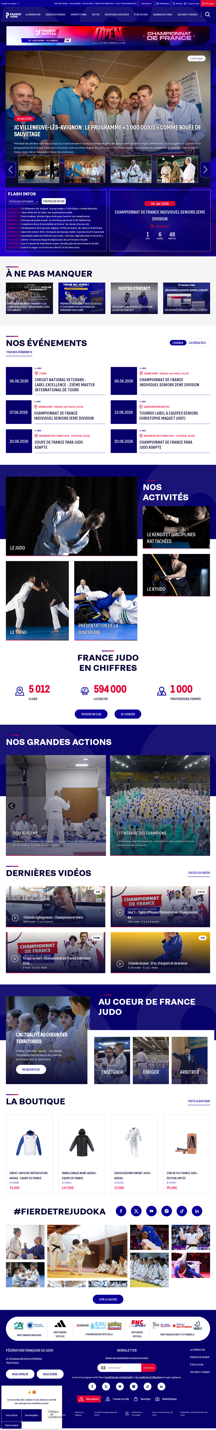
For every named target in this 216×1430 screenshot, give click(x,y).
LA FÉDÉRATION (197, 1349)
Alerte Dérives (146, 3)
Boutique (177, 3)
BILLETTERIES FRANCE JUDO (126, 3)
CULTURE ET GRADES (200, 1371)
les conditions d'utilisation (148, 1377)
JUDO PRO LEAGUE (61, 3)
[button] (11, 169)
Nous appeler (20, 1374)
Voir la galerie (108, 1299)
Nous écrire (50, 1374)
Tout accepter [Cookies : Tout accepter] (12, 1425)
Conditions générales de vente (105, 1413)
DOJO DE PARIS (87, 3)
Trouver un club (191, 3)
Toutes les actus (53, 201)
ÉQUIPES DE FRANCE (200, 1357)
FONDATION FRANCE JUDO (104, 3)
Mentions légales (79, 1413)
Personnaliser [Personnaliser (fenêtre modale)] (31, 1415)
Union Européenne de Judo (162, 1413)
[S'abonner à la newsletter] (148, 1367)
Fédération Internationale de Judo (193, 1413)
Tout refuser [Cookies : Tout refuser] (11, 1415)
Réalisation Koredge (134, 1413)
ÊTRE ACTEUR (196, 1364)
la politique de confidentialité (119, 1377)
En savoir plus (31, 1069)
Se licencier (128, 714)
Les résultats (197, 342)
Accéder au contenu (10, 3)
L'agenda (178, 342)
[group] (108, 118)
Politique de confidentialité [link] (53, 1414)
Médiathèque (163, 3)
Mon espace (208, 3)
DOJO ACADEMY (75, 3)
